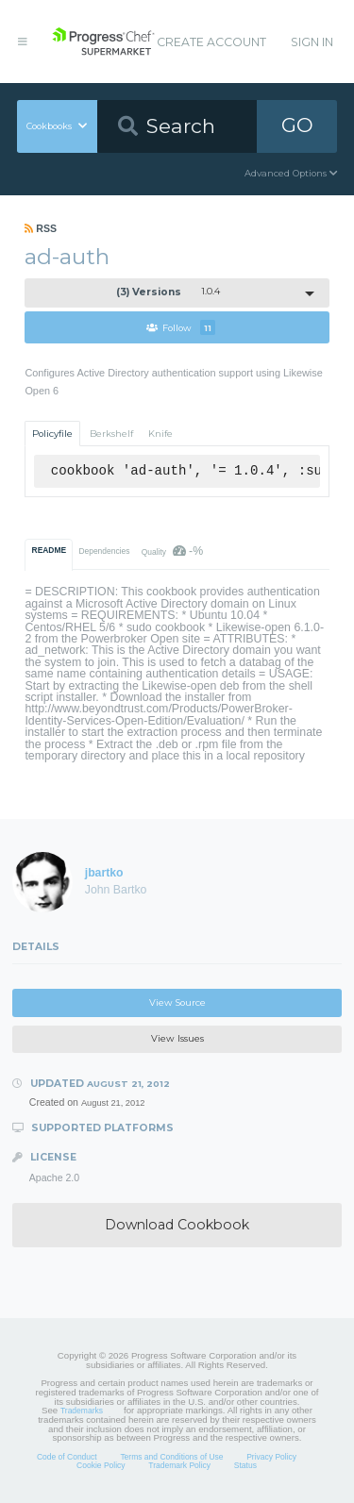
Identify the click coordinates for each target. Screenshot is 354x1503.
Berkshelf (111, 433)
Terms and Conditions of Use (171, 1456)
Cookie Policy (101, 1465)
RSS (41, 228)
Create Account (211, 42)
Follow (180, 327)
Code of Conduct (67, 1456)
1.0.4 (168, 292)
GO (297, 125)
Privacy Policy (271, 1456)
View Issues (177, 1038)
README (49, 550)
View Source (177, 1002)
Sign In (312, 42)
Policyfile (52, 433)
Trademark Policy (179, 1465)
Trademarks (81, 1410)
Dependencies (103, 551)
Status (245, 1465)
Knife (160, 433)
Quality (172, 551)
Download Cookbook (177, 1224)
